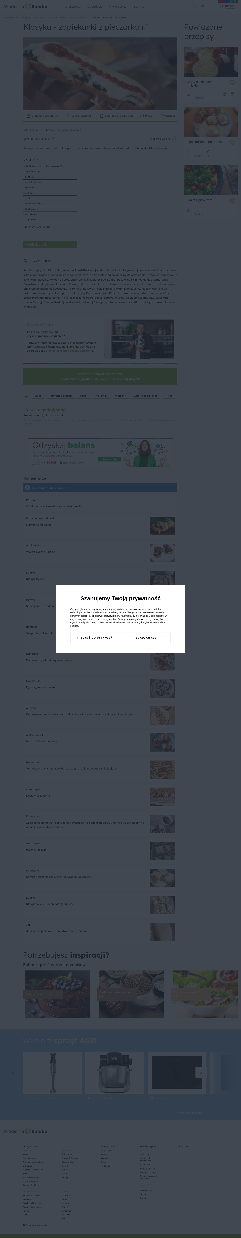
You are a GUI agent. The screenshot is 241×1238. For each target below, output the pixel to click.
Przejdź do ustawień (95, 637)
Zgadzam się (146, 637)
